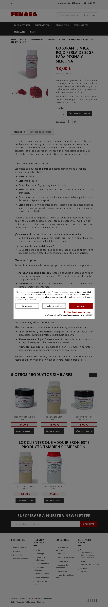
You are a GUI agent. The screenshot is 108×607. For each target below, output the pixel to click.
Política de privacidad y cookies (78, 312)
